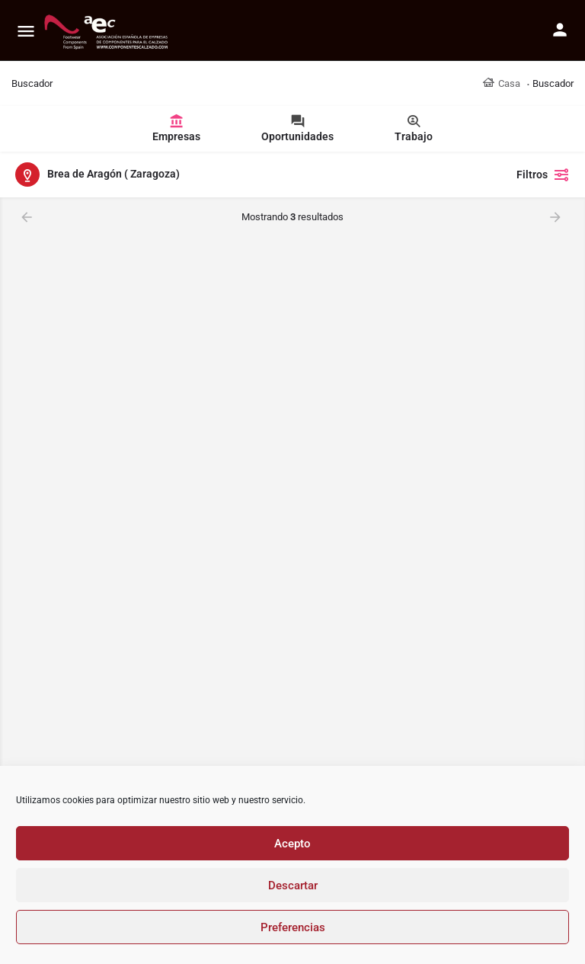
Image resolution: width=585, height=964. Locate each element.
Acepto (292, 843)
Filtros (543, 174)
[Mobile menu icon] (26, 31)
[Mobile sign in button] (560, 30)
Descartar (293, 885)
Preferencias (293, 927)
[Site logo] (107, 30)
